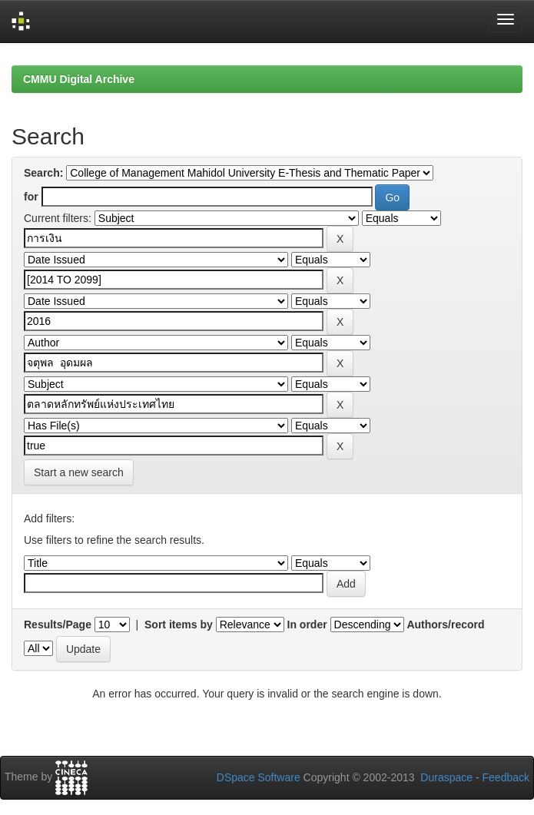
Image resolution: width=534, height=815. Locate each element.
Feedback (506, 777)
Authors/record (445, 624)
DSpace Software (258, 777)
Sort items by (178, 624)
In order (307, 624)
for (31, 196)
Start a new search (79, 472)
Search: (43, 173)
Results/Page (57, 624)
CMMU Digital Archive (78, 79)
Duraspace (446, 777)
